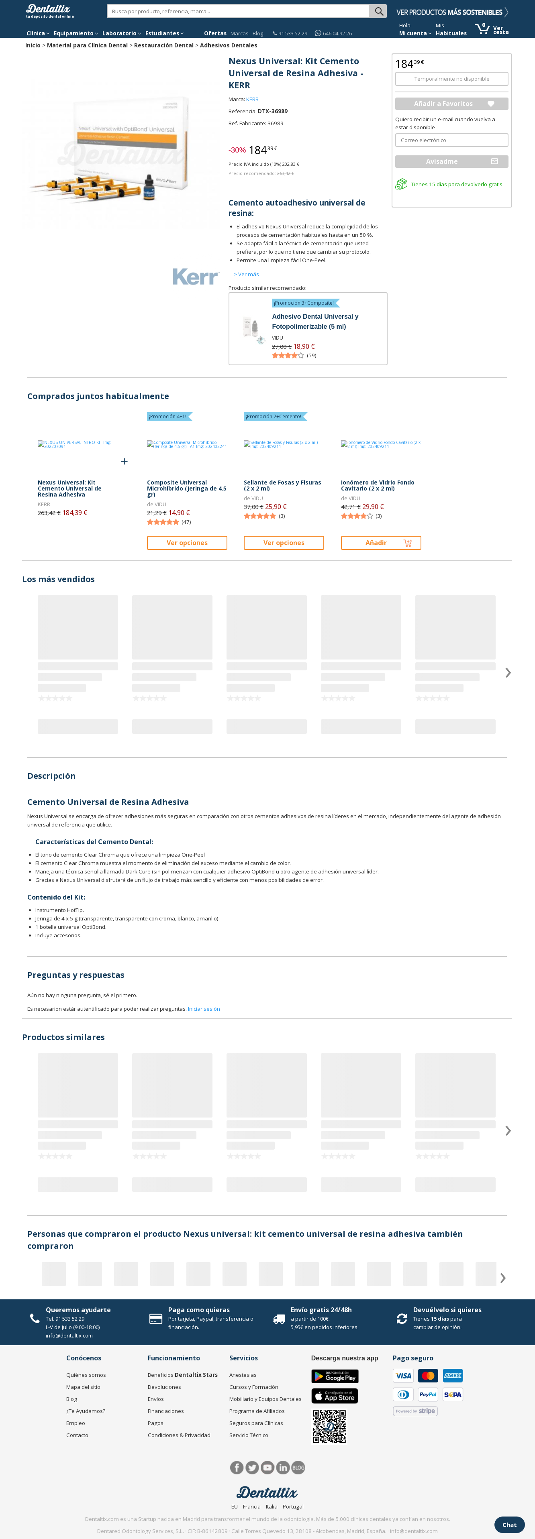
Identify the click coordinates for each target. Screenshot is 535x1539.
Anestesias (243, 1374)
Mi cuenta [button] (415, 33)
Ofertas (215, 33)
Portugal (293, 1506)
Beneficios (183, 1374)
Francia (252, 1506)
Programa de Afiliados (257, 1411)
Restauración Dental (164, 45)
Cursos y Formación (253, 1386)
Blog (258, 33)
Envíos (156, 1399)
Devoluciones (164, 1386)
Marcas (240, 33)
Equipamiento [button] (76, 33)
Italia (272, 1506)
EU (234, 1506)
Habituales (451, 33)
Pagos (155, 1423)
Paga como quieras (199, 1309)
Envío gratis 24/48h (321, 1309)
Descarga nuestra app (344, 1358)
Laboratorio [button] (121, 33)
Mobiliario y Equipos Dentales (265, 1399)
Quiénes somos (86, 1374)
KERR (252, 99)
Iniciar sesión (204, 1008)
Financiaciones (166, 1411)
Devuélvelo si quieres (447, 1309)
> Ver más (246, 274)
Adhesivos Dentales (228, 45)
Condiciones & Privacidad (179, 1435)
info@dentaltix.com (69, 1335)
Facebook (237, 1468)
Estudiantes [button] (164, 33)
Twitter (252, 1468)
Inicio (33, 45)
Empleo (75, 1423)
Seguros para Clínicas (256, 1423)
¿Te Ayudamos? (85, 1411)
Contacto (77, 1435)
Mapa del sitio (83, 1386)
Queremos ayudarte (78, 1309)
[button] (38, 33)
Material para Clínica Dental (87, 45)
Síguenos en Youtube (268, 1468)
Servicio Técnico (248, 1435)
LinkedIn (283, 1468)
